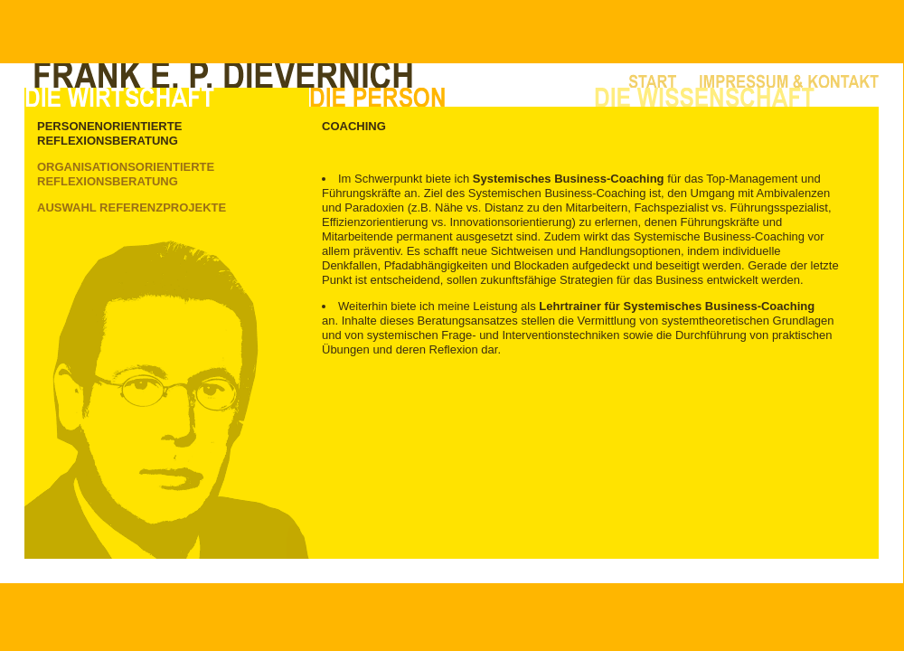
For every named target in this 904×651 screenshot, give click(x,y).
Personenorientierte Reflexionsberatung (109, 133)
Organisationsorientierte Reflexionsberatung (125, 174)
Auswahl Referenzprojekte (131, 207)
